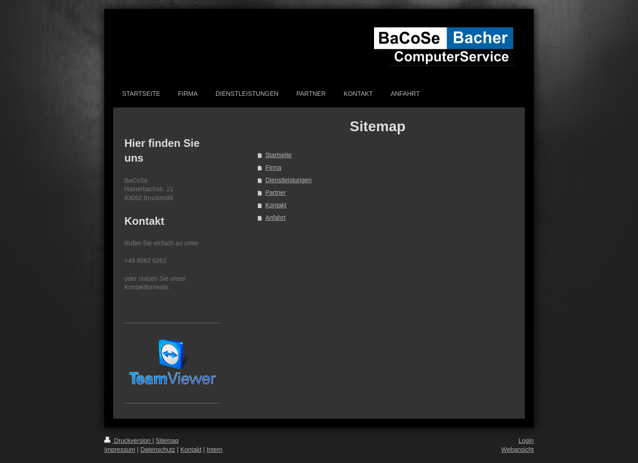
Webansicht (517, 449)
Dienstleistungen (288, 180)
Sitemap (167, 440)
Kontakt (275, 205)
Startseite (278, 155)
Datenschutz (157, 449)
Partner (275, 192)
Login (526, 440)
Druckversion (128, 440)
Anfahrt (275, 217)
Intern (215, 449)
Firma (273, 167)
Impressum (119, 449)
